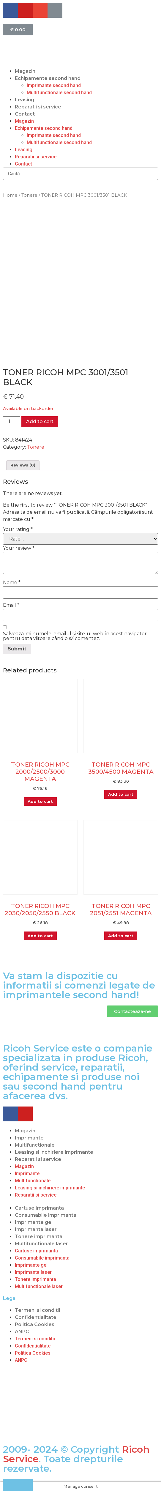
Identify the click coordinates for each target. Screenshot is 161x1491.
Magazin (25, 71)
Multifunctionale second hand (59, 92)
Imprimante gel (34, 1222)
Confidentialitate (35, 1317)
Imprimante (29, 1138)
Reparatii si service (38, 107)
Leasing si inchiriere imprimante (54, 1152)
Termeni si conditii (37, 1310)
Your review (18, 548)
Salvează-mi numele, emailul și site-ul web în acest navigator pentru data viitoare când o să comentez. (75, 636)
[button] (132, 1011)
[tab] (23, 465)
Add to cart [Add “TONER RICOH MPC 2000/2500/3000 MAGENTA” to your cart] (40, 801)
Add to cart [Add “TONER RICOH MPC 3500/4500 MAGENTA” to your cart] (120, 794)
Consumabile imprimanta (45, 1215)
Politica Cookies (34, 1324)
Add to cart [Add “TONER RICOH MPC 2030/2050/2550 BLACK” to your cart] (40, 935)
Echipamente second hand (47, 78)
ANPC (22, 1331)
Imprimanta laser (36, 1229)
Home (10, 195)
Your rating (18, 529)
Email (11, 605)
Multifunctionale (35, 1145)
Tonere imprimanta (38, 1236)
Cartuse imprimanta (39, 1208)
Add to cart (39, 421)
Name (11, 582)
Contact (25, 114)
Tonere (29, 195)
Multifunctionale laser (41, 1243)
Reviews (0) (22, 465)
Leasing (24, 100)
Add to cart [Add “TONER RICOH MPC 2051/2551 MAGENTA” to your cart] (120, 935)
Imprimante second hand (54, 85)
